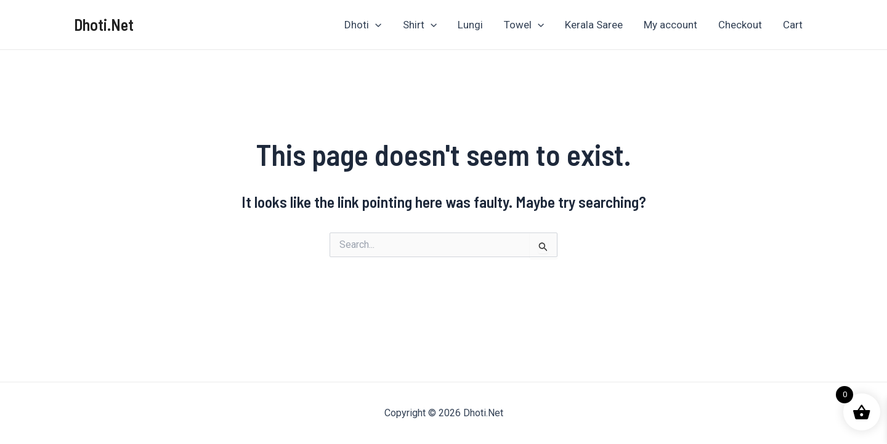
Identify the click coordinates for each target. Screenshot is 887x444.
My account (670, 24)
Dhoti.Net (104, 24)
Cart (793, 24)
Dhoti (362, 24)
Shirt (420, 24)
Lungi (470, 24)
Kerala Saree (594, 24)
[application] (375, 24)
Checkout (740, 24)
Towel (524, 24)
